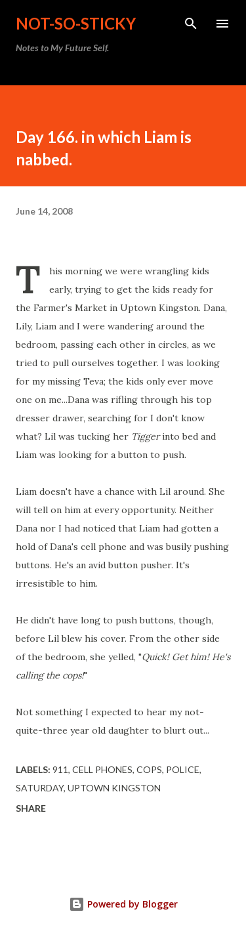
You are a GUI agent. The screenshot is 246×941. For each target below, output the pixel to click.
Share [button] (31, 808)
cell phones (102, 769)
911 (60, 769)
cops (149, 769)
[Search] (191, 23)
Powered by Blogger (123, 904)
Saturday (40, 787)
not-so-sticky (76, 23)
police (182, 769)
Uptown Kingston (114, 787)
